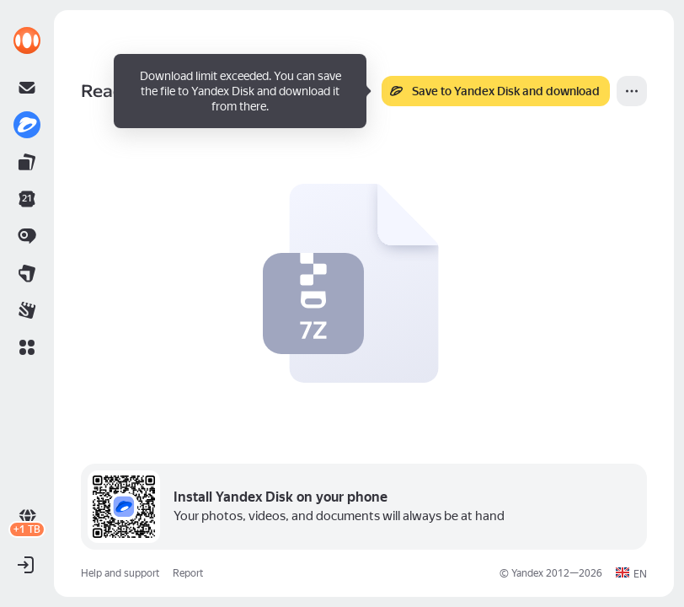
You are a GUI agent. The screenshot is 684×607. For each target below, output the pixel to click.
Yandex (527, 573)
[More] (632, 91)
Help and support (120, 573)
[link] (26, 40)
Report (188, 573)
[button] (26, 347)
